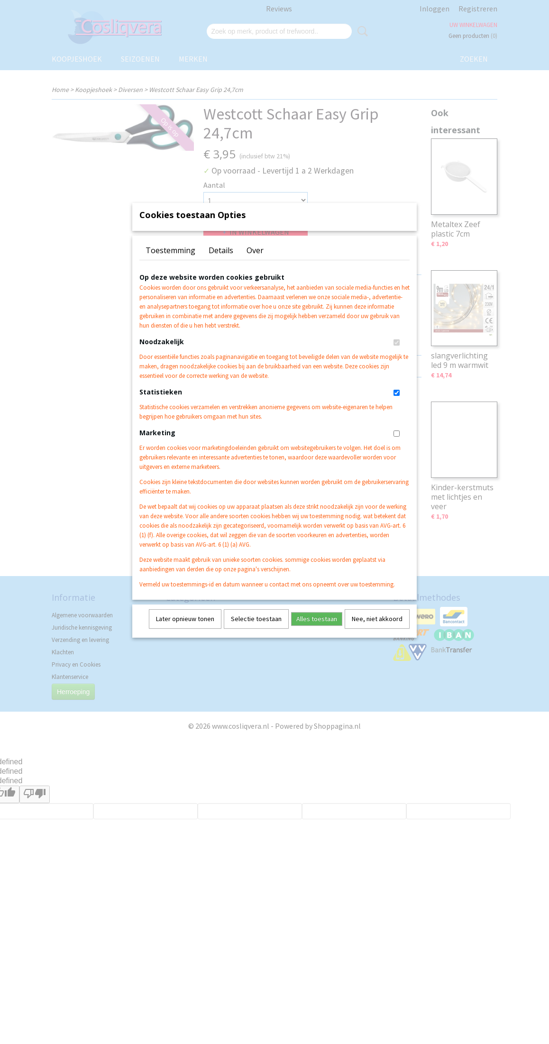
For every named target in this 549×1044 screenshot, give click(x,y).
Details (221, 262)
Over (255, 262)
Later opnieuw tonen (185, 631)
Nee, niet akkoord (377, 631)
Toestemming (170, 262)
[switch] (396, 355)
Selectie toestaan (256, 631)
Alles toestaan (316, 631)
